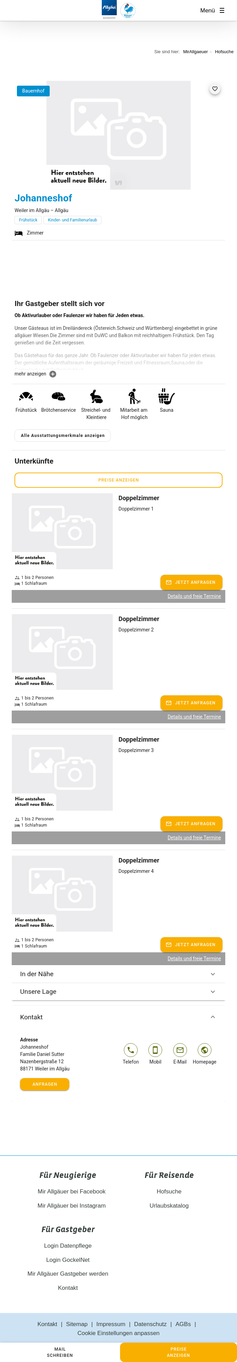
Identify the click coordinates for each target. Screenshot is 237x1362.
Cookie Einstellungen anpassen (118, 1333)
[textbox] (118, 341)
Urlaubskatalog (169, 1205)
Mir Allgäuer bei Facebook (68, 1191)
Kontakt (118, 1017)
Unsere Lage (118, 992)
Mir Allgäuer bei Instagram (68, 1205)
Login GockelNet (68, 1260)
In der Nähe (118, 974)
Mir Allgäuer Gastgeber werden (68, 1273)
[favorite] (214, 88)
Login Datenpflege (68, 1245)
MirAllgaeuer (195, 51)
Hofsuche (224, 51)
